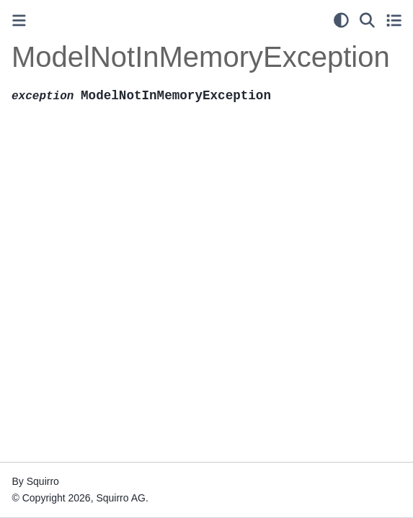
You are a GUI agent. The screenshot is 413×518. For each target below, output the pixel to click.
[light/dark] (341, 20)
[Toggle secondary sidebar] (394, 20)
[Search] (367, 20)
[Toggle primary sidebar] (19, 20)
